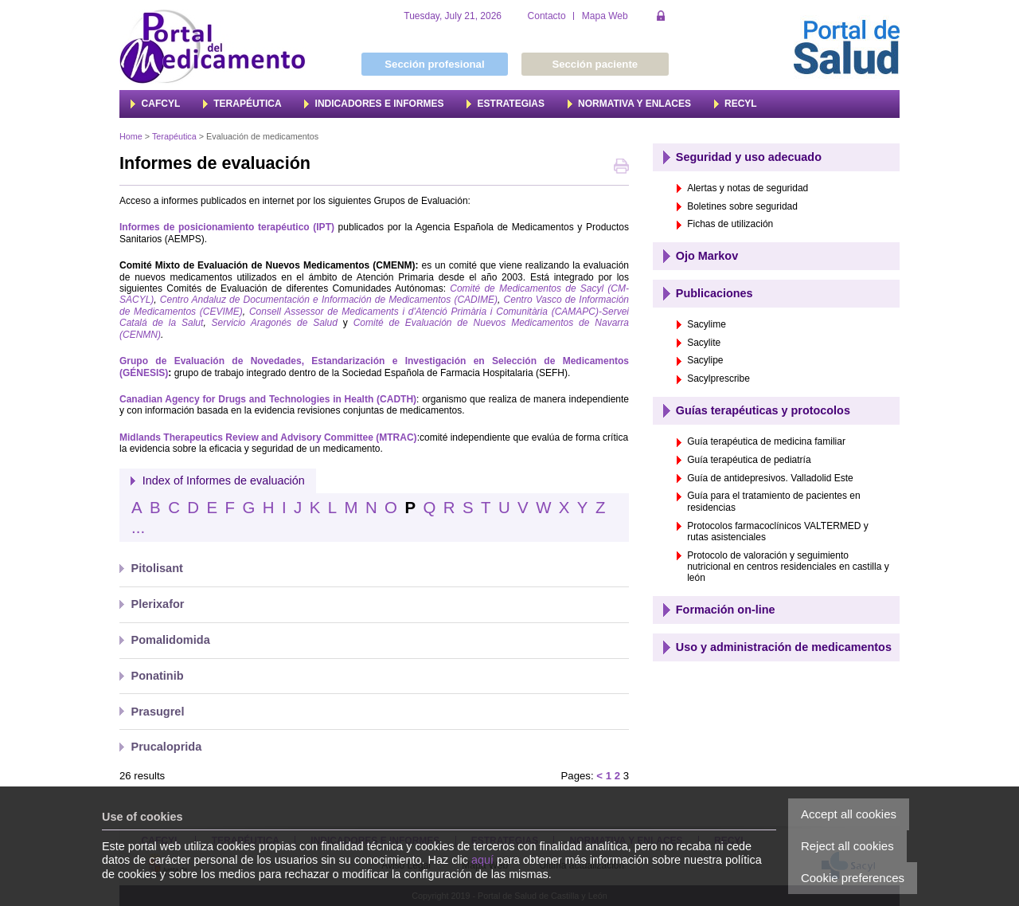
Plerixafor (158, 604)
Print (621, 168)
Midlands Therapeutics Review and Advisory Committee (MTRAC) (268, 437)
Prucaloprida (166, 746)
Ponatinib (157, 675)
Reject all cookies (847, 846)
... (138, 527)
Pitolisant (157, 568)
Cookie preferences (852, 877)
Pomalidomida (170, 639)
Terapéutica (174, 136)
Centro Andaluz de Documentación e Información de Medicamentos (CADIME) (329, 299)
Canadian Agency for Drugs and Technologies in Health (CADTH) (267, 399)
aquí (482, 859)
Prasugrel (158, 711)
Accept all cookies (848, 814)
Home (131, 136)
